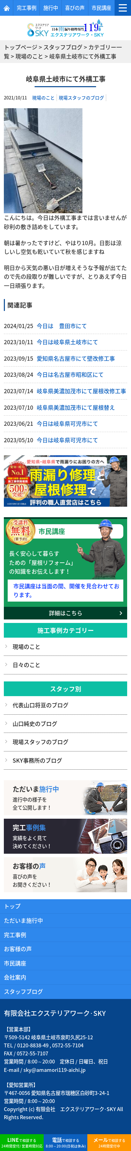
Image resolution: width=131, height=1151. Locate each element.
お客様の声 (18, 948)
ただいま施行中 (23, 920)
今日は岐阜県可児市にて (67, 423)
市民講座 (101, 8)
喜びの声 (75, 8)
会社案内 (15, 977)
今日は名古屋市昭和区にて (70, 374)
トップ (12, 906)
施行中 (50, 8)
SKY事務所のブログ (37, 760)
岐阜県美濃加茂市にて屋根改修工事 (81, 391)
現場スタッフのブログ (81, 97)
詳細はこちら (65, 613)
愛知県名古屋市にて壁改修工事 (76, 358)
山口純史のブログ (35, 723)
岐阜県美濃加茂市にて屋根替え (76, 407)
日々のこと (27, 664)
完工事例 (26, 8)
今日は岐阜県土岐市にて (67, 342)
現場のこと (43, 97)
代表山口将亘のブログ (40, 705)
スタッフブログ (23, 991)
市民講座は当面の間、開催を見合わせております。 (66, 590)
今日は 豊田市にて (62, 325)
